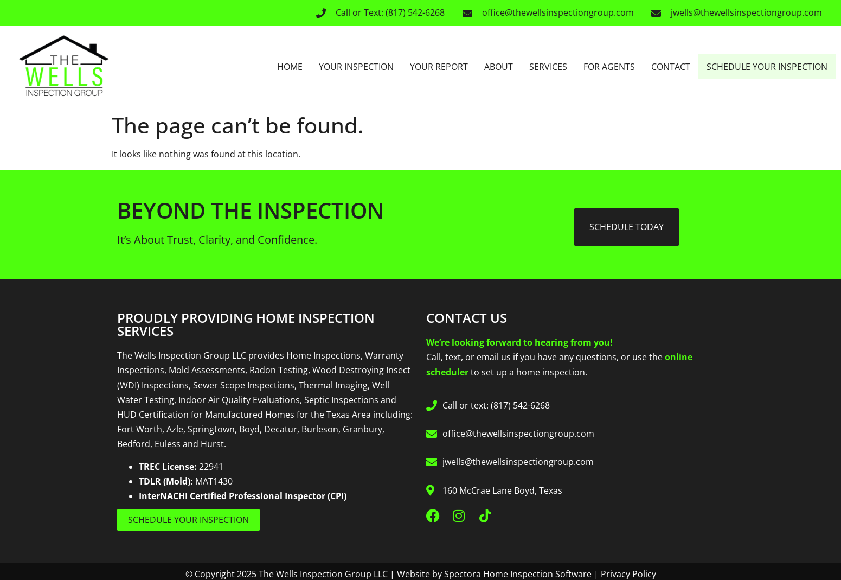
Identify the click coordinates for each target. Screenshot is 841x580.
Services (548, 67)
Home (290, 67)
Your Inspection (356, 67)
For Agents (609, 67)
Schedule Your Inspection (767, 67)
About (498, 67)
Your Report (439, 67)
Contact (670, 67)
